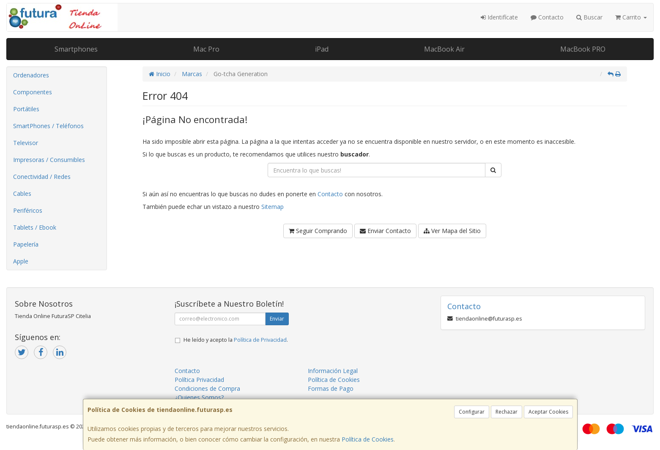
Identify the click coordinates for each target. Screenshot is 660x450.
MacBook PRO (582, 49)
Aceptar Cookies (548, 411)
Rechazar (507, 411)
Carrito (631, 17)
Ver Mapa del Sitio (452, 231)
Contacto (547, 17)
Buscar (589, 17)
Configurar (472, 411)
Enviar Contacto (385, 231)
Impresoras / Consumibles (49, 160)
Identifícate (499, 17)
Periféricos (27, 210)
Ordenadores (31, 75)
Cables (22, 193)
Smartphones (76, 49)
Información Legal (333, 371)
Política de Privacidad (260, 339)
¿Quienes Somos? (199, 397)
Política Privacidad (199, 380)
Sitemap (272, 207)
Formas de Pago (330, 388)
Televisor (25, 143)
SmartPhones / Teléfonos (48, 126)
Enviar (277, 318)
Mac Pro (206, 49)
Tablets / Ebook (34, 227)
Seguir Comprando (318, 231)
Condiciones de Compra (207, 388)
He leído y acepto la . (235, 339)
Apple (20, 261)
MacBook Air (444, 49)
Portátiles (26, 109)
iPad (322, 49)
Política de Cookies (368, 439)
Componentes (32, 92)
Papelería (25, 244)
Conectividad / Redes (42, 177)
